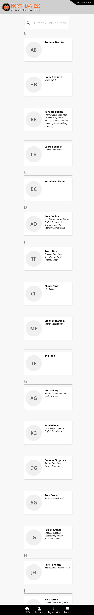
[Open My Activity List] (54, 610)
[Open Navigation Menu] (67, 610)
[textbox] (50, 23)
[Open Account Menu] (39, 610)
